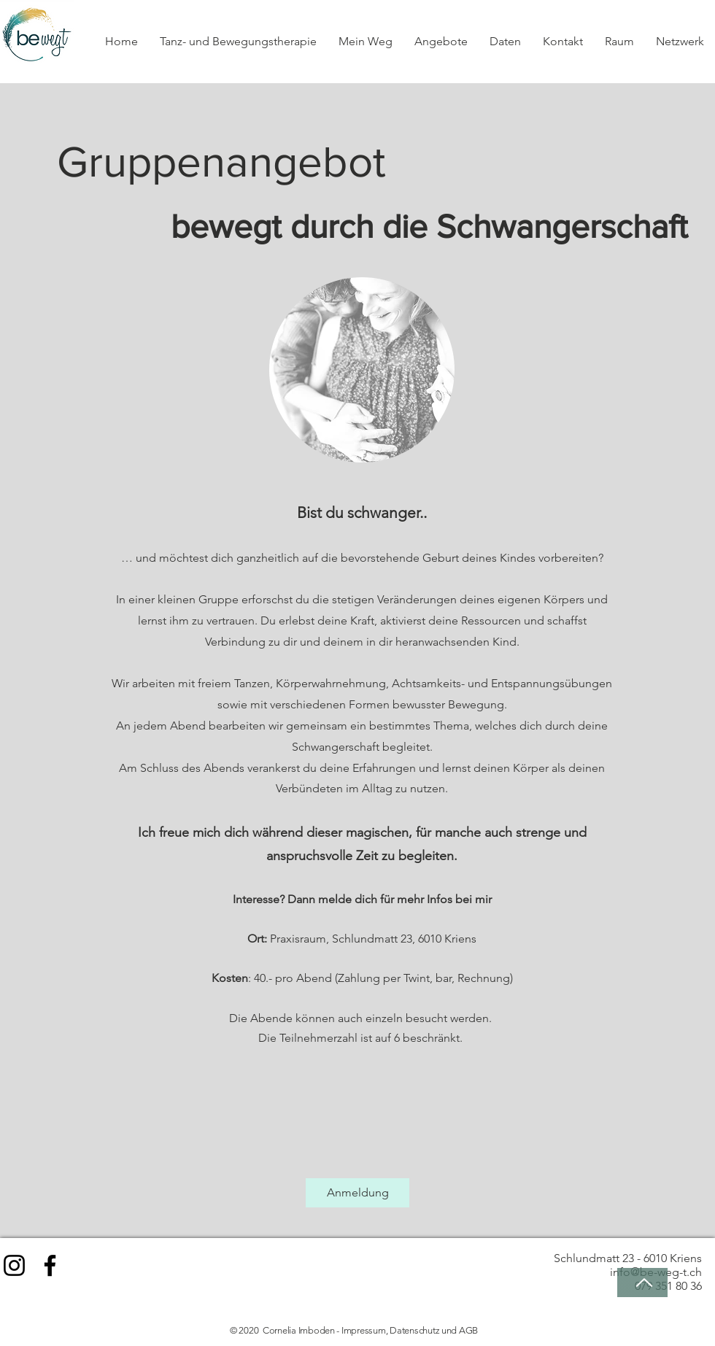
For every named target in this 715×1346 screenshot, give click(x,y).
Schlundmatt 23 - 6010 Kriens (628, 1258)
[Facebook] (50, 1265)
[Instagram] (14, 1265)
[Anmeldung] (357, 1192)
